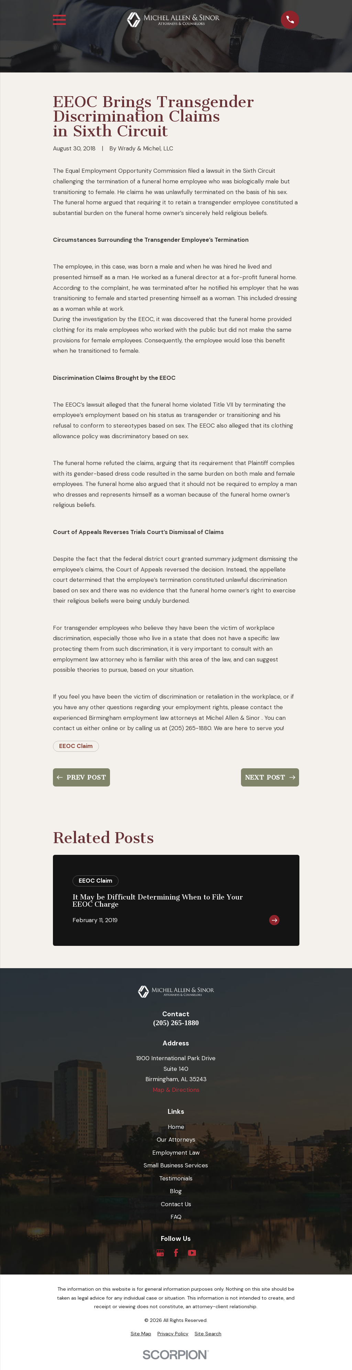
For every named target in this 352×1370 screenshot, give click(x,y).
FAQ (176, 1217)
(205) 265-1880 (176, 1023)
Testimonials (175, 1178)
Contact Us (176, 1204)
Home (176, 1127)
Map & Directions (176, 1090)
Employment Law (176, 1152)
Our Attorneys (176, 1139)
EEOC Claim (76, 746)
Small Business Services (176, 1165)
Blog (176, 1191)
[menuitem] (141, 1333)
